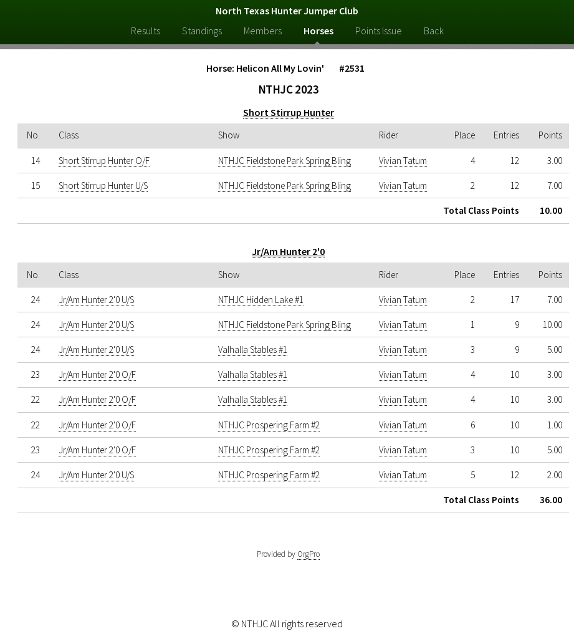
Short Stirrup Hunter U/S (103, 185)
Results (145, 30)
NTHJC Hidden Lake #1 (261, 300)
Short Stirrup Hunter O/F (104, 160)
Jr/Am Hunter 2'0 (288, 251)
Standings (202, 30)
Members (263, 30)
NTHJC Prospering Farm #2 (269, 425)
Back (434, 30)
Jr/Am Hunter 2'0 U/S (96, 300)
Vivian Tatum (403, 160)
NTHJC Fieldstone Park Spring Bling (284, 160)
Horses (318, 30)
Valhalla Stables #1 (252, 349)
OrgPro (308, 554)
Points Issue (378, 30)
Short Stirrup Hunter (288, 112)
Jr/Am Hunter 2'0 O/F (97, 374)
